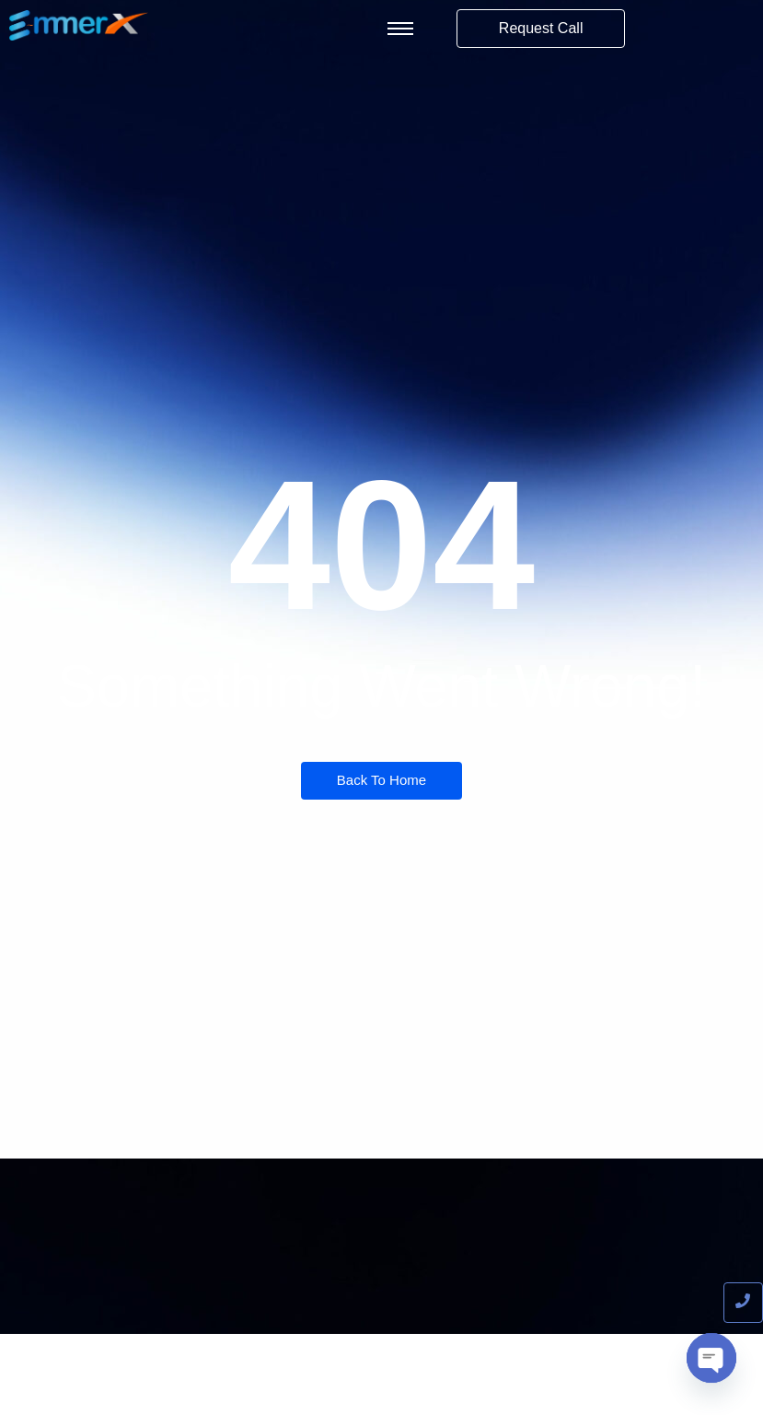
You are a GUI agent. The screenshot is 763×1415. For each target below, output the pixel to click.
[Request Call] (541, 28)
